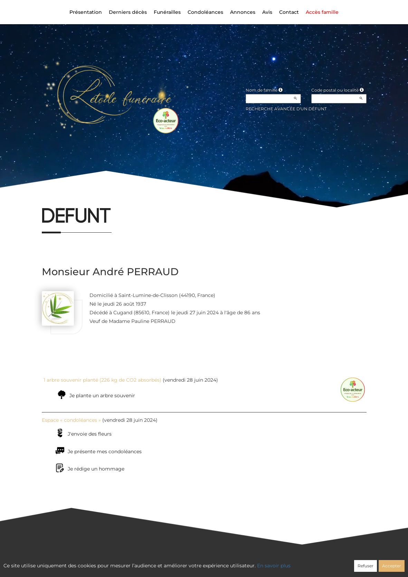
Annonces (242, 12)
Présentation (85, 12)
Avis (267, 12)
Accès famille (322, 12)
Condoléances (205, 12)
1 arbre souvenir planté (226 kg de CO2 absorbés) (102, 380)
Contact (289, 12)
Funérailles (167, 12)
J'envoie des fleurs (90, 434)
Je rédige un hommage (96, 469)
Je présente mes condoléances (105, 451)
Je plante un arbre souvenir (102, 395)
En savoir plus (274, 565)
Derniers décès (128, 12)
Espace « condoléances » (71, 420)
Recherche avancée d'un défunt (286, 108)
